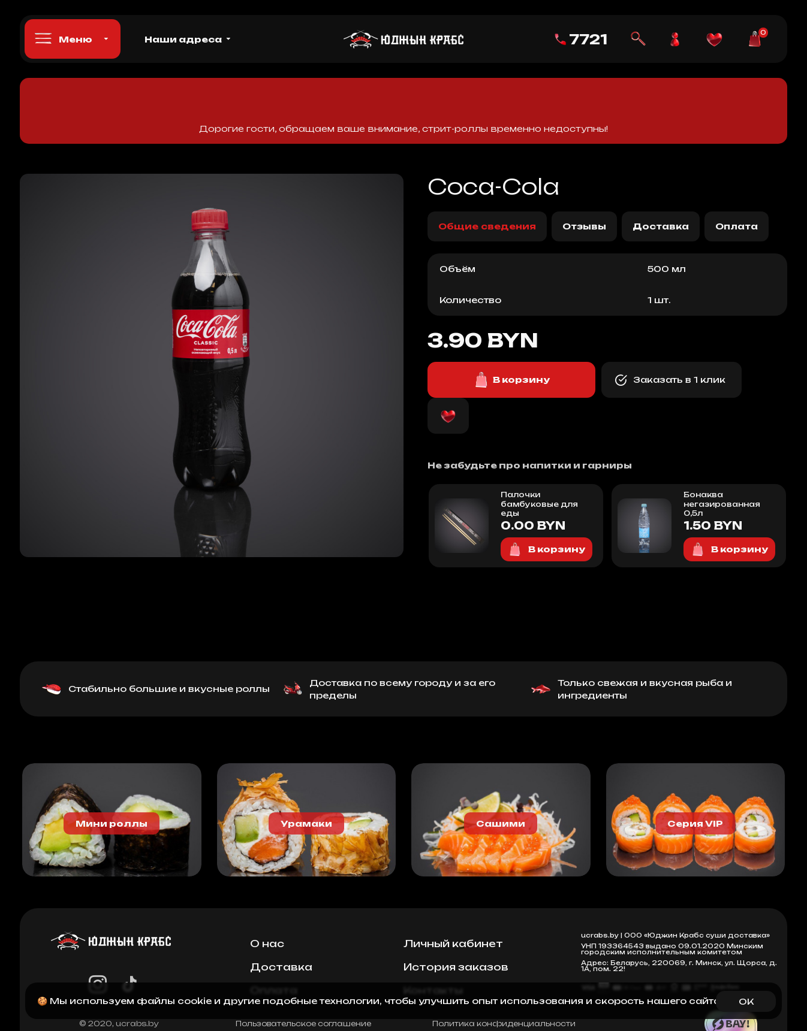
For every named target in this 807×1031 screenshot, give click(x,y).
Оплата (736, 226)
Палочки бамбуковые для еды (539, 504)
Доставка (661, 226)
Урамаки (306, 823)
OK (746, 1001)
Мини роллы (111, 823)
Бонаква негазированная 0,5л (721, 504)
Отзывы (584, 226)
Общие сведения (487, 226)
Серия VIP (695, 823)
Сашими (500, 823)
